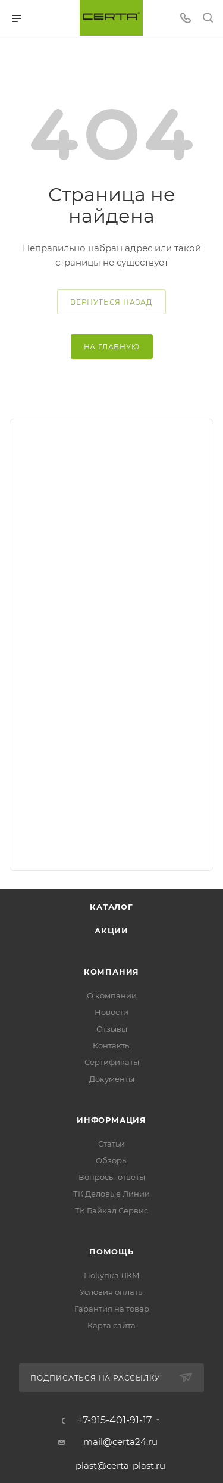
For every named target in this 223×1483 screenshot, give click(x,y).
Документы (111, 1079)
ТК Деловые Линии (111, 1193)
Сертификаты (111, 1062)
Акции (111, 930)
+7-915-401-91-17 (114, 1420)
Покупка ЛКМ (112, 1275)
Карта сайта (111, 1325)
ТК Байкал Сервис (111, 1210)
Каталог (111, 906)
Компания (111, 971)
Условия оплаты (112, 1292)
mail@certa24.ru (120, 1441)
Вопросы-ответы (111, 1177)
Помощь (111, 1251)
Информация (111, 1120)
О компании (112, 995)
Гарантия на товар (111, 1308)
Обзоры (112, 1160)
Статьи (111, 1143)
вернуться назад (111, 302)
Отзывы (111, 1029)
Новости (111, 1012)
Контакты (112, 1045)
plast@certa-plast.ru (120, 1465)
